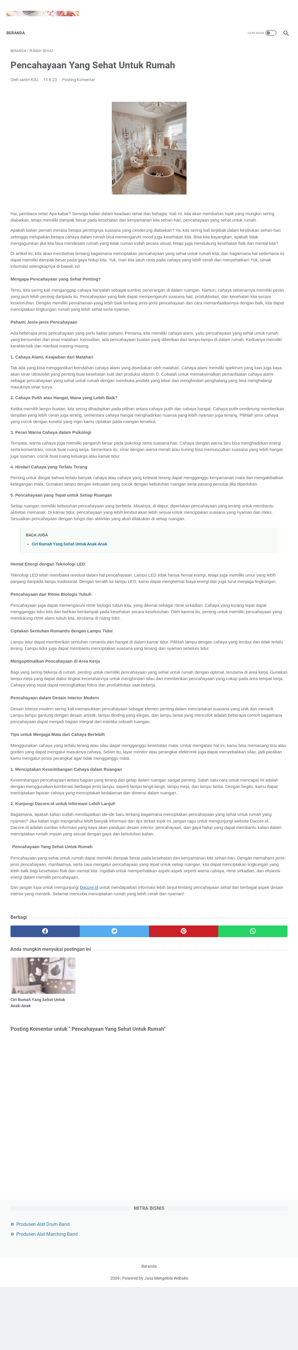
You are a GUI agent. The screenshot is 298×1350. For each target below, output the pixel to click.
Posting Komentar (78, 74)
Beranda (19, 23)
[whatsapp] (172, 1073)
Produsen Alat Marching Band (252, 70)
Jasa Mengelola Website (166, 1341)
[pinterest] (126, 1073)
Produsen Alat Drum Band (248, 60)
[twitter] (80, 1073)
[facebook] (33, 1073)
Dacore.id (89, 1023)
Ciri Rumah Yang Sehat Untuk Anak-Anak (69, 615)
